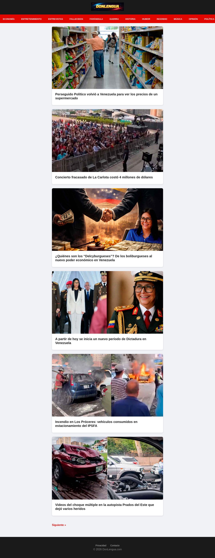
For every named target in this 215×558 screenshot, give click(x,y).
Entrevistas (55, 19)
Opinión (193, 19)
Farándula (96, 19)
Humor (146, 19)
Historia (130, 19)
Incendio (162, 19)
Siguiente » (59, 525)
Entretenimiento (31, 19)
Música (178, 19)
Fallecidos (76, 19)
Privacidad (101, 545)
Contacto (114, 545)
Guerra (114, 19)
